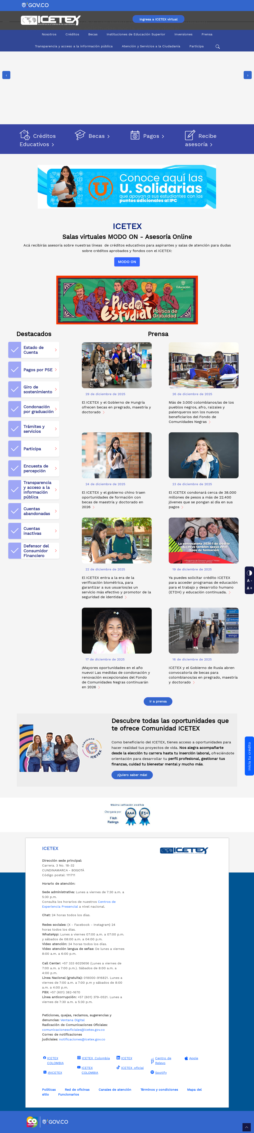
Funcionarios (68, 1094)
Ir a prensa (158, 701)
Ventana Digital (72, 1020)
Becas (92, 34)
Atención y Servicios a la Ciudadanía (151, 46)
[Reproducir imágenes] (6, 113)
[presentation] (6, 75)
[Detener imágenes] (6, 121)
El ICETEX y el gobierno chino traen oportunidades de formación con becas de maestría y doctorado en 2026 (113, 499)
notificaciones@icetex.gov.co (82, 1039)
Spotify (158, 1072)
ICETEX (123, 1058)
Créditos (72, 34)
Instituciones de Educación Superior (136, 34)
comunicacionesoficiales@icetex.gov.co (73, 1029)
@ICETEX (52, 1072)
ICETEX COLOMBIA (53, 1060)
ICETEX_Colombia (93, 1058)
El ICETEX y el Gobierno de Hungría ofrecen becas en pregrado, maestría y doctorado (116, 407)
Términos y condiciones (159, 1089)
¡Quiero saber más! (132, 775)
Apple (190, 1058)
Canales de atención (115, 1089)
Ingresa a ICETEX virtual (158, 19)
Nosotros (49, 34)
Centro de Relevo (160, 1060)
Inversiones (183, 34)
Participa (196, 46)
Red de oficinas (77, 1089)
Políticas (49, 1089)
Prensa (207, 34)
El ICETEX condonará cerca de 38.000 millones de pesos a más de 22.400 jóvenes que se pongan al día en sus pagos (202, 499)
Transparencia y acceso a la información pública (74, 46)
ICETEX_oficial (129, 1067)
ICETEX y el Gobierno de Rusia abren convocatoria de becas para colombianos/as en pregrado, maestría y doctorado (203, 675)
